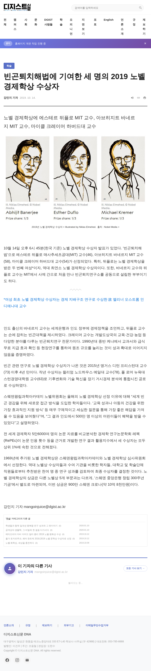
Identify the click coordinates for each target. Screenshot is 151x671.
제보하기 (47, 625)
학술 (9, 65)
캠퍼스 (15, 24)
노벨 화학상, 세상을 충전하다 (20, 543)
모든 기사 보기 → (135, 568)
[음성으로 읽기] (132, 97)
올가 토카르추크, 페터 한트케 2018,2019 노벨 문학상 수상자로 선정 (38, 538)
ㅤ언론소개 (9, 625)
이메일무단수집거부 (97, 625)
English (109, 19)
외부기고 (69, 625)
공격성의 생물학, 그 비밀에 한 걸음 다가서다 (27, 530)
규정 (27, 625)
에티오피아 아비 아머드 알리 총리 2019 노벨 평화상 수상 (33, 534)
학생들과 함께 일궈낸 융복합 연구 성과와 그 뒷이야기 (32, 525)
